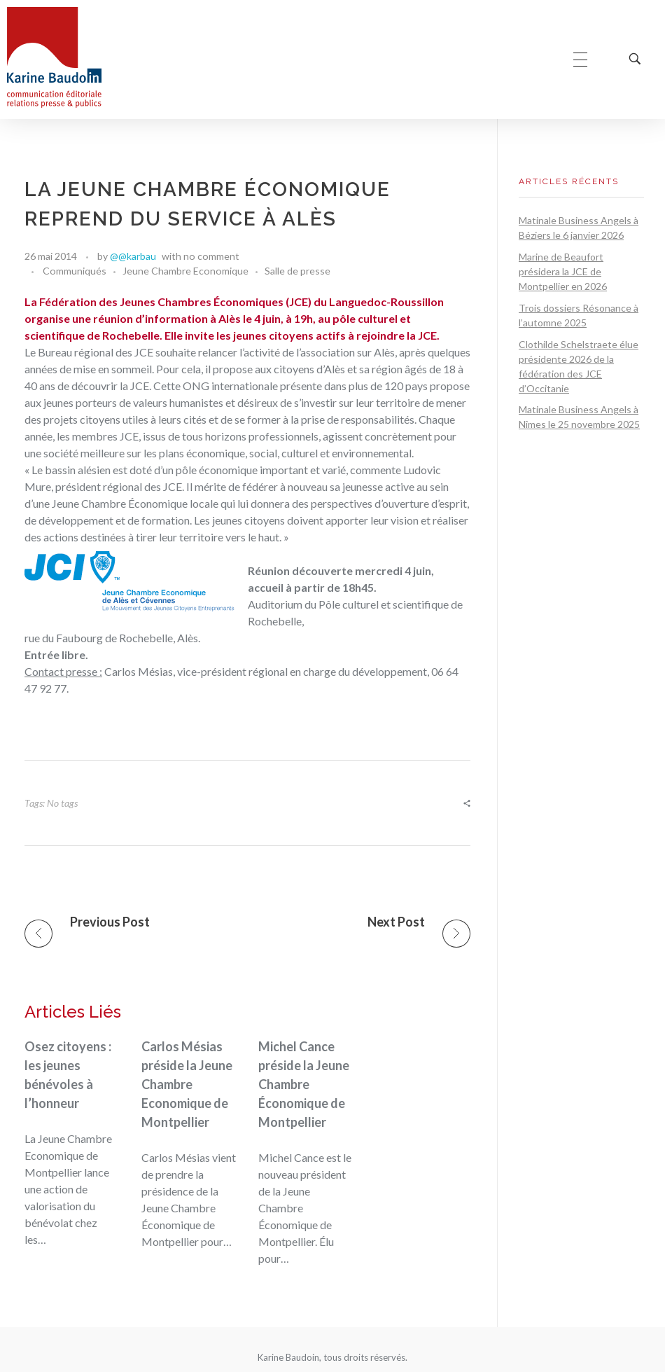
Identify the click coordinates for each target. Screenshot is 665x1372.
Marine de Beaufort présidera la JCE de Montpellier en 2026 (563, 271)
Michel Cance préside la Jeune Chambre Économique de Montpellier (303, 1084)
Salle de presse (297, 271)
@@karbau (133, 256)
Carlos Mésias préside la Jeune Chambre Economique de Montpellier (186, 1084)
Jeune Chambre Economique (185, 271)
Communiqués (74, 271)
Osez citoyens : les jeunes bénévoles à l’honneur (67, 1075)
